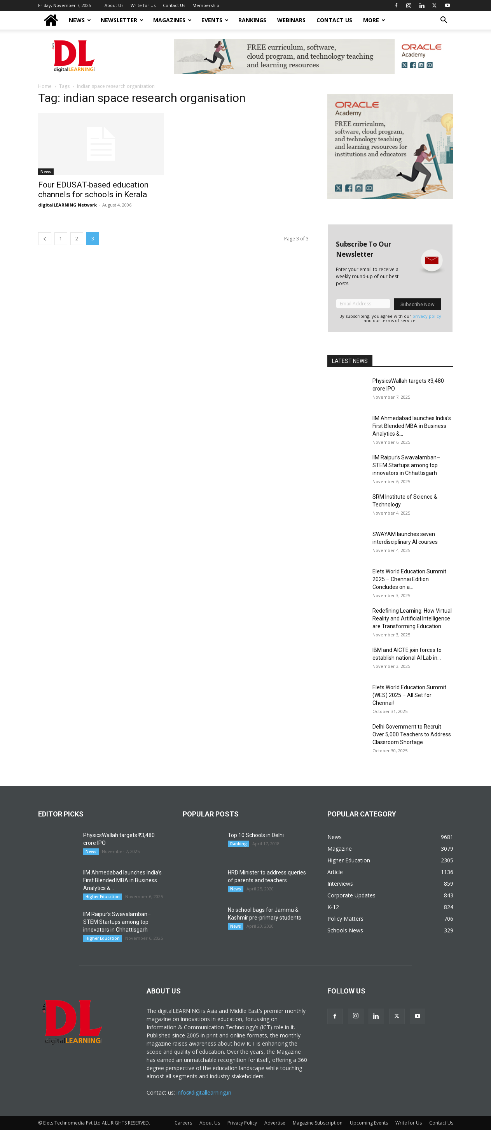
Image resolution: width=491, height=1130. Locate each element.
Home (45, 86)
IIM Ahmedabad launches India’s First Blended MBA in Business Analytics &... (411, 426)
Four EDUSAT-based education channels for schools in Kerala (93, 189)
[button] (444, 21)
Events (215, 20)
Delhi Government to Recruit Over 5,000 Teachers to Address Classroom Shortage (411, 734)
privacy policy (426, 316)
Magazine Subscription (317, 1122)
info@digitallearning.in (203, 1092)
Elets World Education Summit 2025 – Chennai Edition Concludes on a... (409, 579)
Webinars (291, 20)
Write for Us (143, 5)
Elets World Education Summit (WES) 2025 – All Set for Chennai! (409, 695)
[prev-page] (44, 238)
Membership (205, 5)
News (80, 20)
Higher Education (103, 896)
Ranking (238, 843)
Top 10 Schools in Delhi (256, 835)
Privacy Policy (242, 1122)
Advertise (274, 1122)
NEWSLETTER (122, 20)
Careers (183, 1122)
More (374, 20)
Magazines (172, 20)
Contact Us (174, 5)
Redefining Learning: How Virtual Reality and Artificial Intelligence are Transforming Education (412, 618)
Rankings (252, 20)
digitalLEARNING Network (67, 205)
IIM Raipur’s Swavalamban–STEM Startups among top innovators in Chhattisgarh (406, 465)
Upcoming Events (369, 1122)
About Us (114, 5)
